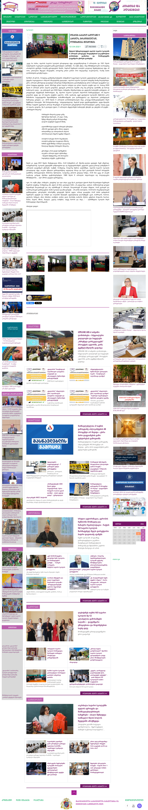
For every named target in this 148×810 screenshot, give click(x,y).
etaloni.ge (116, 559)
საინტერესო (67, 21)
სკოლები (33, 17)
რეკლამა (38, 800)
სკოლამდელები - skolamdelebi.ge (96, 17)
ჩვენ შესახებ (22, 800)
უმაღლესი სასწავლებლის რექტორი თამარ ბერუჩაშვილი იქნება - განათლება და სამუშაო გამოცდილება (127, 301)
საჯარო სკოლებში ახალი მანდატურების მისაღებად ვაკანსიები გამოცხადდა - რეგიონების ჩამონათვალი (129, 89)
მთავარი (7, 17)
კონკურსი (137, 21)
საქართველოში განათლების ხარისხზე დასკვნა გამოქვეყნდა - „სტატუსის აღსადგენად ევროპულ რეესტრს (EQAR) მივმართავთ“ (128, 209)
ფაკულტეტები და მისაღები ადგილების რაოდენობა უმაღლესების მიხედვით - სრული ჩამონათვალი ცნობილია (11, 465)
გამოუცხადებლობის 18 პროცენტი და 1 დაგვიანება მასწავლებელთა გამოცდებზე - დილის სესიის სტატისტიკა (129, 121)
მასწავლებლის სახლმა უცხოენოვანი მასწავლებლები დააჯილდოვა (11, 174)
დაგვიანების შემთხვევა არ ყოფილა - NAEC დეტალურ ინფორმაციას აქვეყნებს (11, 251)
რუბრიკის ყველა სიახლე (95, 414)
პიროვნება (29, 21)
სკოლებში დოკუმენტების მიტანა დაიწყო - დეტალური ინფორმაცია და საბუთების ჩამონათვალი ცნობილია (126, 441)
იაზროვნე (87, 21)
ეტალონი (10, 21)
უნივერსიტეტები (68, 17)
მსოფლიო (121, 17)
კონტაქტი (7, 800)
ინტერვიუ (47, 21)
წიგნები (120, 21)
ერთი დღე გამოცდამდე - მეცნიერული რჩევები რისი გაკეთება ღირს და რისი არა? (11, 272)
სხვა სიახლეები (137, 17)
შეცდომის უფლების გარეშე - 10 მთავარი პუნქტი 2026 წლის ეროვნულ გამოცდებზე (12, 296)
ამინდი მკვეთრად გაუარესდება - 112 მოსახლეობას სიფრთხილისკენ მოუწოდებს (12, 341)
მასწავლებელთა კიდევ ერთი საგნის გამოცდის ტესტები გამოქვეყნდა (11, 145)
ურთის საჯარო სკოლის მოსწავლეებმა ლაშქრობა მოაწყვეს (10, 569)
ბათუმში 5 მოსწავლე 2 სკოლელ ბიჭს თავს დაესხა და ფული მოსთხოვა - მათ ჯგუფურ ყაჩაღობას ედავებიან (129, 148)
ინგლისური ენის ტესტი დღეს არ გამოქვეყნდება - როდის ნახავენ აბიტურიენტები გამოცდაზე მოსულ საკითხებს (129, 240)
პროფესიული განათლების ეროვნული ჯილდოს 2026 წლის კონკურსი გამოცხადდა (12, 316)
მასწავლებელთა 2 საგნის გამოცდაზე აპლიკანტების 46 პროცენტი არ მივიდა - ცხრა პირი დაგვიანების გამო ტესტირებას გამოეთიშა (11, 56)
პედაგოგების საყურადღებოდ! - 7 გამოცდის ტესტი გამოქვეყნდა (12, 79)
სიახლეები (20, 17)
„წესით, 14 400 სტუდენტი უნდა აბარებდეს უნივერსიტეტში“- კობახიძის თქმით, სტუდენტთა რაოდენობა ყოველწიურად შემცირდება (12, 413)
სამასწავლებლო (49, 17)
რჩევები (105, 21)
